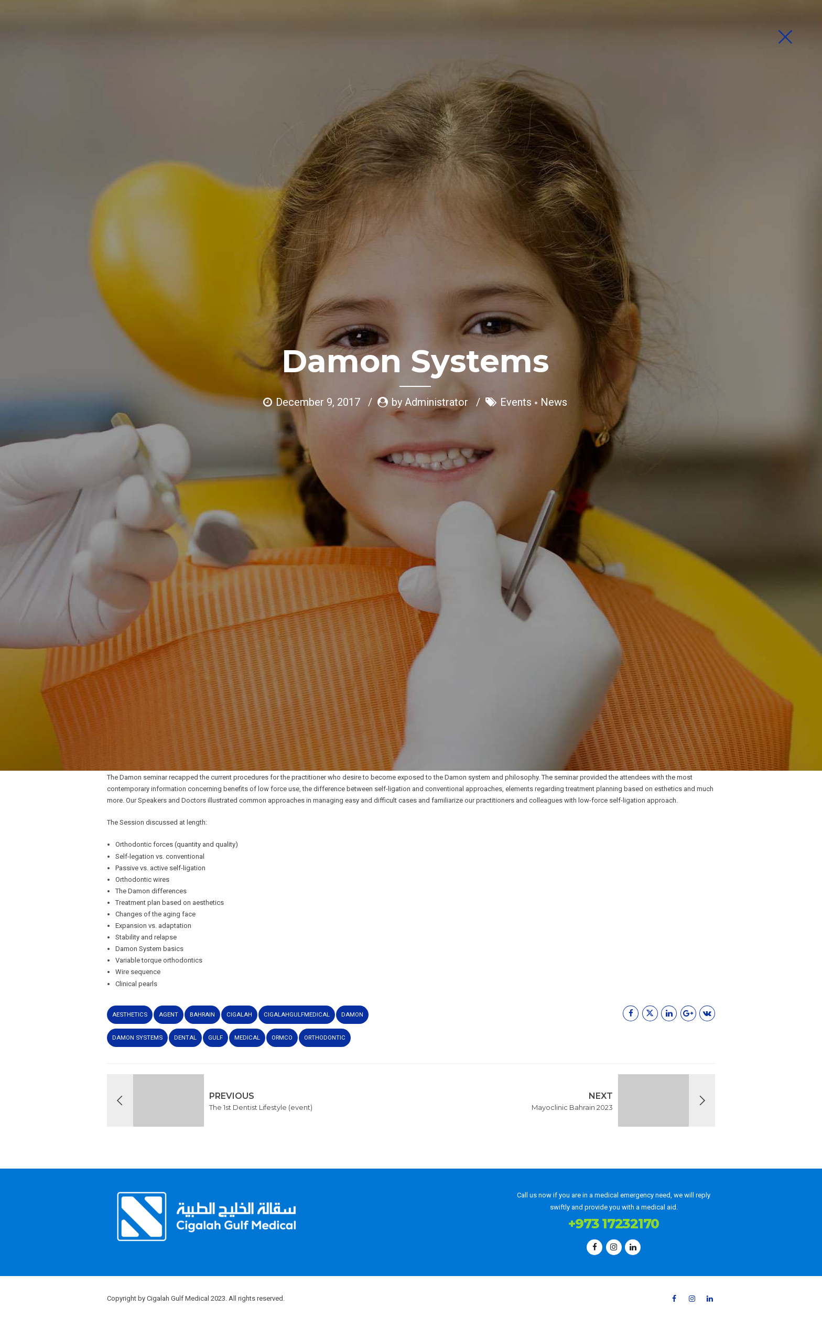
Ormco (282, 1037)
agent (168, 1014)
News (553, 201)
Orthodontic (324, 1037)
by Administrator (430, 201)
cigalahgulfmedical (297, 1014)
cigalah (239, 1014)
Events (516, 201)
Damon (352, 1014)
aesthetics (129, 1014)
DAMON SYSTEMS (137, 1037)
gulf (215, 1037)
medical (247, 1037)
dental (185, 1037)
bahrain (202, 1014)
